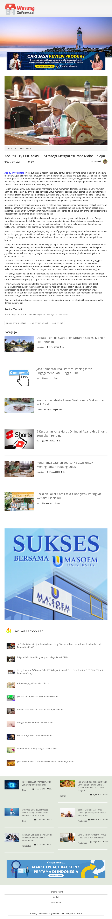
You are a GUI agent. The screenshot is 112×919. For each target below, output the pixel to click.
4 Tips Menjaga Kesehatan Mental (33, 683)
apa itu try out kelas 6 (16, 323)
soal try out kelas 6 (39, 323)
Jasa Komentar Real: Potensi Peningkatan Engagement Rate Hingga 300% (64, 371)
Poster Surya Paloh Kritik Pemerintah (34, 735)
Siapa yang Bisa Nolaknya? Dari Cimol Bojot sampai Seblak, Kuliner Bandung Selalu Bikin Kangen (92, 786)
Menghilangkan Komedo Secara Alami (35, 722)
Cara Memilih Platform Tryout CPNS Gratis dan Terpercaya (92, 836)
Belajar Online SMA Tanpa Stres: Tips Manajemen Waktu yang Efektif (92, 812)
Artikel (56, 897)
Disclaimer (56, 902)
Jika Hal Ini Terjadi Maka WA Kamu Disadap (37, 696)
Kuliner (39, 410)
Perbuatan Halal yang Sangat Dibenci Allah (37, 748)
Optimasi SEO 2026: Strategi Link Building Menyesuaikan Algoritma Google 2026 (35, 812)
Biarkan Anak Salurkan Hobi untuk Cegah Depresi (40, 709)
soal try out (57, 323)
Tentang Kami (56, 891)
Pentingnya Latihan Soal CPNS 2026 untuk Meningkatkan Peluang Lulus (65, 465)
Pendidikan (40, 347)
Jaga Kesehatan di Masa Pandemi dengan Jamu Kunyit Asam (45, 761)
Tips (38, 378)
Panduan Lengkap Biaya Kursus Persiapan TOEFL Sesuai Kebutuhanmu (37, 837)
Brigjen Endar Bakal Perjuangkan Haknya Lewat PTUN (42, 657)
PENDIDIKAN (26, 148)
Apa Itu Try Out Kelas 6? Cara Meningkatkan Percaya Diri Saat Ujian (36, 314)
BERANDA (11, 148)
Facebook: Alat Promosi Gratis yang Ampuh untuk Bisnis (36, 783)
